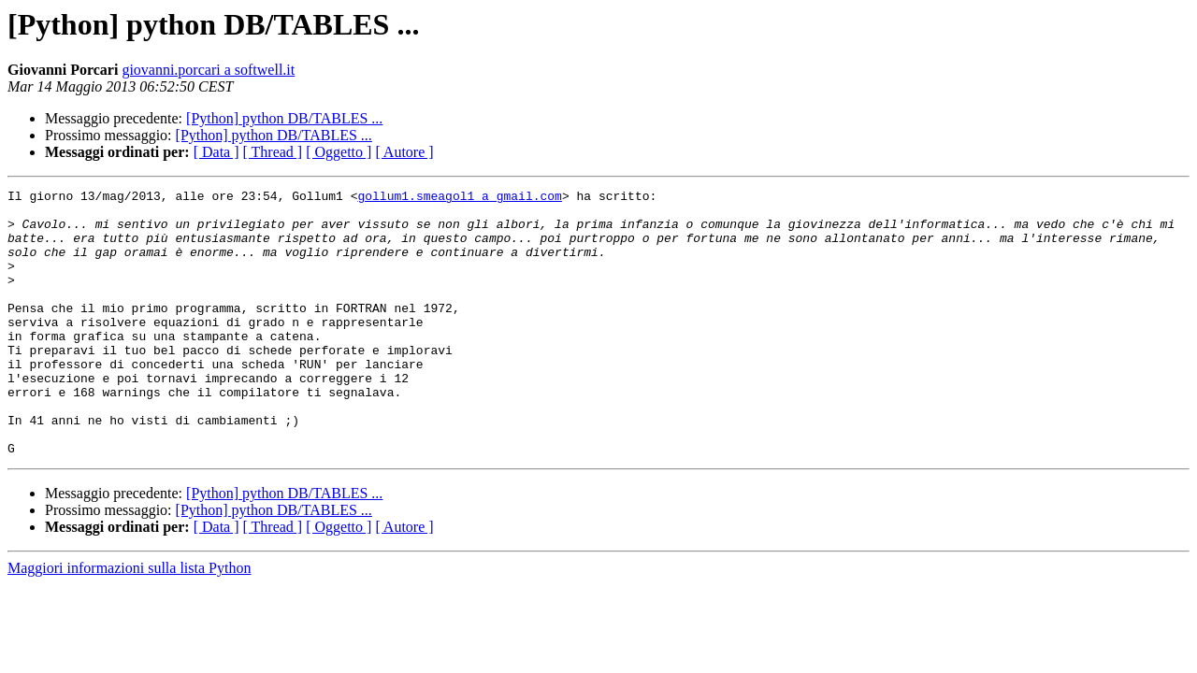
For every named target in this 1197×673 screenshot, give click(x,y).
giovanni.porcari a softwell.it (208, 70)
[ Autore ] (404, 152)
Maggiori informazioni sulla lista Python (129, 621)
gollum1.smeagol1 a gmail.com (459, 198)
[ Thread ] (273, 152)
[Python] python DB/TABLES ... (284, 118)
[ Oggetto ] (338, 152)
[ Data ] (216, 152)
